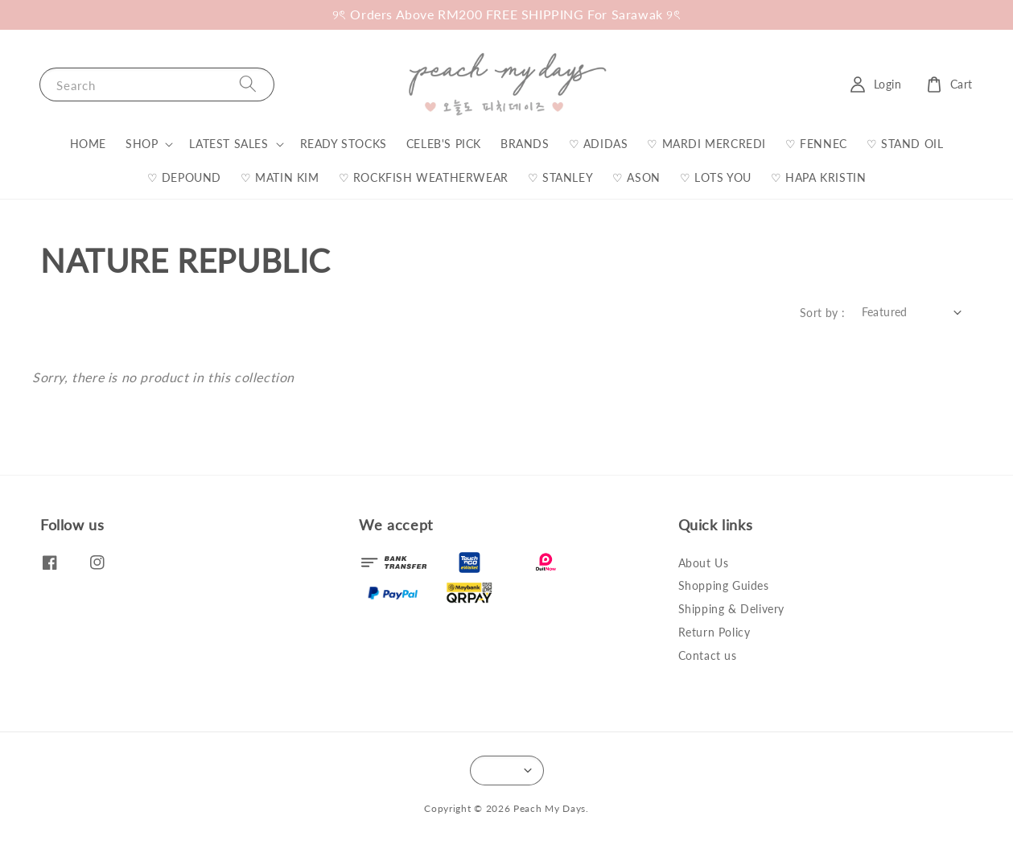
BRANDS (525, 143)
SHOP (142, 143)
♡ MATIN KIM (280, 177)
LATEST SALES (228, 143)
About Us (703, 563)
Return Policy (714, 632)
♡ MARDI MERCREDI (706, 143)
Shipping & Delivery (731, 609)
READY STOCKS (343, 143)
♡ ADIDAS (598, 143)
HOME (88, 143)
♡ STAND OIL (905, 143)
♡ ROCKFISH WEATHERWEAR (424, 177)
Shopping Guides (723, 585)
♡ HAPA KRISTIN (818, 177)
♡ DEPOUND (184, 177)
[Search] (248, 84)
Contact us (707, 655)
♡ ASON (636, 177)
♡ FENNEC (816, 143)
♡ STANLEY (560, 177)
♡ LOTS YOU (716, 177)
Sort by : (823, 312)
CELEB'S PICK (443, 143)
